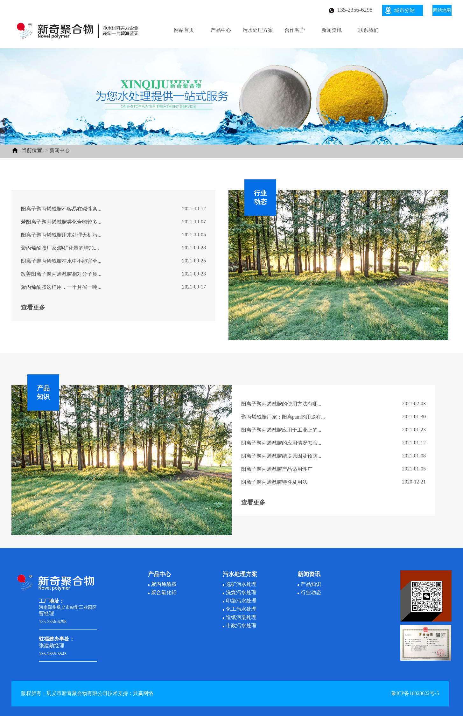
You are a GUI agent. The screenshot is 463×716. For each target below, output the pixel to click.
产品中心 (221, 30)
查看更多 (33, 307)
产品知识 (311, 584)
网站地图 (442, 10)
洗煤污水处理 (241, 592)
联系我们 (368, 30)
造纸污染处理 (241, 617)
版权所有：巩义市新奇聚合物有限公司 (64, 693)
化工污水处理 (241, 609)
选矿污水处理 (241, 584)
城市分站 (404, 10)
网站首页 (184, 30)
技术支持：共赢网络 (130, 693)
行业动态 (311, 592)
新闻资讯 (331, 30)
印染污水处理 (241, 600)
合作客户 (294, 30)
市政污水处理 (241, 625)
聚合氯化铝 (164, 592)
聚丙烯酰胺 (164, 584)
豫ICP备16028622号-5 (415, 693)
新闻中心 (59, 150)
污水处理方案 (257, 30)
